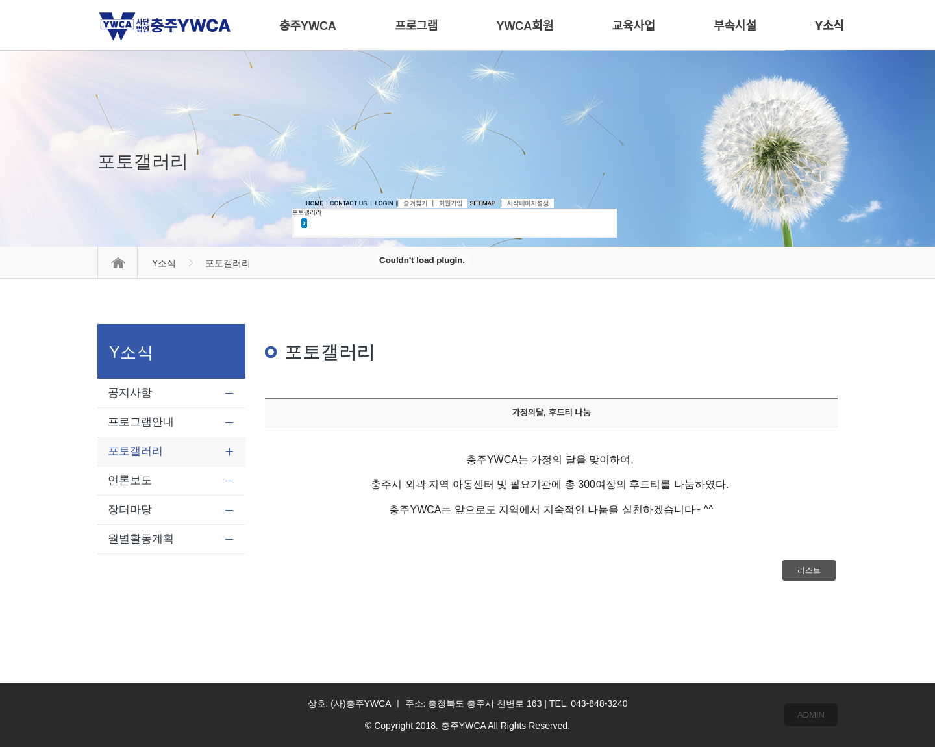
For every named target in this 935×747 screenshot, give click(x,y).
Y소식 (164, 263)
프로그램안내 (141, 422)
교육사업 (633, 25)
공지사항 (130, 392)
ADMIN (811, 715)
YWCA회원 (524, 25)
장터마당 (130, 509)
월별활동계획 (141, 539)
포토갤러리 (135, 451)
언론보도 (130, 480)
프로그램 (416, 25)
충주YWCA (307, 25)
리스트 (809, 570)
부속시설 (735, 25)
